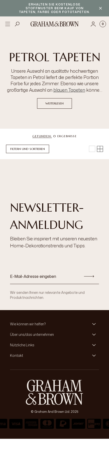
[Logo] (55, 23)
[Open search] (17, 24)
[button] (54, 324)
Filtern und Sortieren (27, 149)
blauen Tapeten (69, 90)
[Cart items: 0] (102, 24)
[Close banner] (100, 8)
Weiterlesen (54, 103)
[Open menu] (7, 23)
